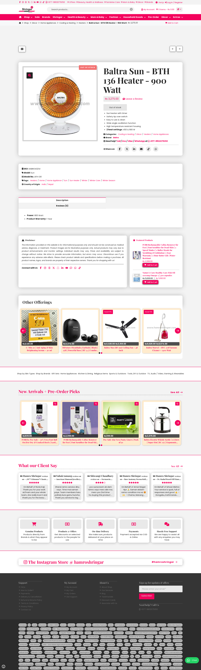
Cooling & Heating (67, 23)
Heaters (82, 23)
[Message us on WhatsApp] (40, 2)
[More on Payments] (134, 518)
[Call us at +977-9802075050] (55, 2)
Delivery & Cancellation (30, 591)
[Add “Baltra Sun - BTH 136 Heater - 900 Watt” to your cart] (171, 23)
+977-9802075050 (158, 141)
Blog (102, 588)
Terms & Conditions (28, 597)
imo (124, 141)
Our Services (106, 585)
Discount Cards (107, 594)
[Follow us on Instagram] (22, 2)
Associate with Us (108, 597)
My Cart (68, 585)
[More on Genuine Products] (34, 518)
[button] (164, 9)
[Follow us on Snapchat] (31, 2)
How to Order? (26, 585)
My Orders (70, 588)
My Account (70, 581)
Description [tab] (59, 200)
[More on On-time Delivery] (100, 518)
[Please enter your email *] (161, 583)
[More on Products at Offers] (67, 518)
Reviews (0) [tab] (141, 200)
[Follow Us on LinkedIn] (34, 2)
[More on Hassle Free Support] (167, 518)
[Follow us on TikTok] (43, 2)
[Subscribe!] (146, 590)
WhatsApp (139, 141)
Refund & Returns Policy (30, 594)
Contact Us (24, 604)
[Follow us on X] (28, 2)
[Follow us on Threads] (25, 2)
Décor (34, 23)
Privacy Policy (25, 601)
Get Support (70, 591)
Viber (130, 141)
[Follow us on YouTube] (37, 2)
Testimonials (106, 591)
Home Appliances (48, 23)
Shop (26, 23)
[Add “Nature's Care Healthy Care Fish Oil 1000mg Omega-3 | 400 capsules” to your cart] (150, 277)
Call (118, 141)
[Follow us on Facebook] (19, 2)
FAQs (21, 581)
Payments (24, 588)
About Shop (105, 581)
